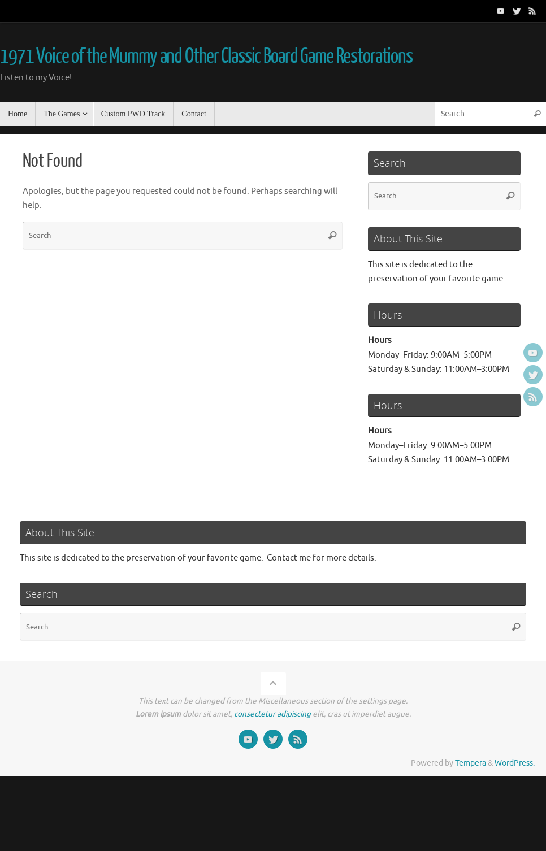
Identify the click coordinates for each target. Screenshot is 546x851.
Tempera (470, 763)
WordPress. (515, 763)
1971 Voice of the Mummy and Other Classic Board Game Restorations (206, 56)
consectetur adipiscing (272, 714)
